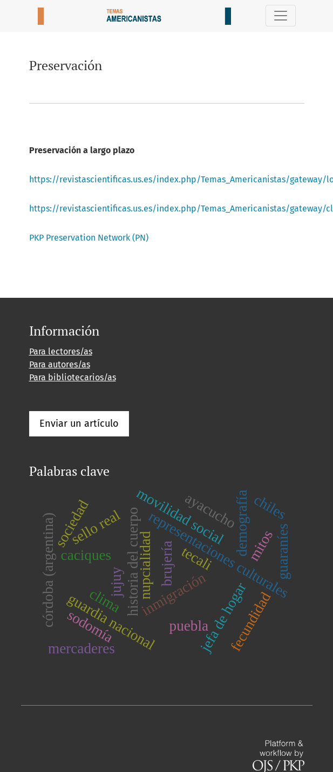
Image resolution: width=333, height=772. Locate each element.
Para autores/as (59, 364)
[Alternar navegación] (281, 15)
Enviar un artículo (79, 423)
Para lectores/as (60, 351)
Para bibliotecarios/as (72, 377)
